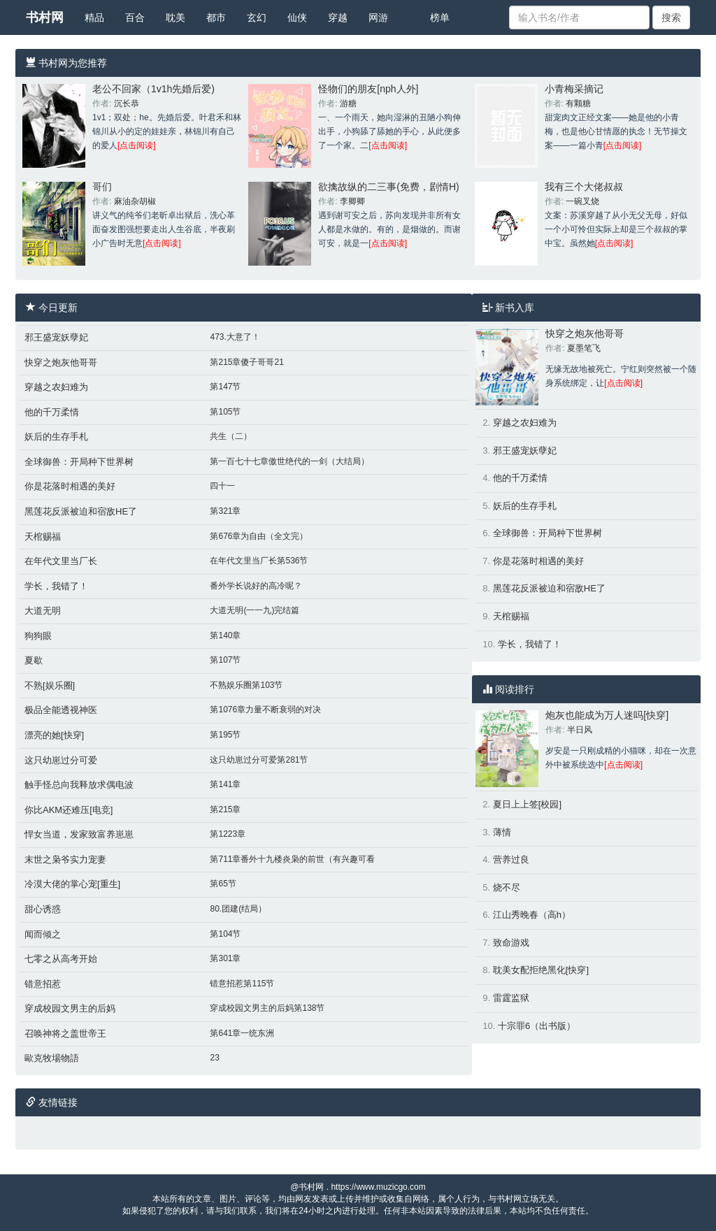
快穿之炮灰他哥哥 (60, 362)
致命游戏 (511, 942)
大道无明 (42, 610)
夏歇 (33, 660)
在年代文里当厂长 (60, 561)
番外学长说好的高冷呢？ (256, 586)
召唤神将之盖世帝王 (65, 1033)
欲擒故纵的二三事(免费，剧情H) (388, 186)
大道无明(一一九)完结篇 (254, 610)
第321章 (225, 511)
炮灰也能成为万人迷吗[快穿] (606, 715)
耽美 (175, 17)
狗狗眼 (38, 636)
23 (214, 1058)
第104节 (225, 934)
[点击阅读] (136, 145)
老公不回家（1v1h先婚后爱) (153, 88)
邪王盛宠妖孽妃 (56, 337)
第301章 (225, 958)
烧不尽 (506, 887)
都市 (216, 17)
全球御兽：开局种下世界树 (79, 461)
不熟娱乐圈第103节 (246, 685)
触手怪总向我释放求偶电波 (79, 784)
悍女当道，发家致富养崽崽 (79, 834)
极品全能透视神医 (60, 710)
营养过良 (511, 859)
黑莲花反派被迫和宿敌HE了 (80, 511)
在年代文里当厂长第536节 (259, 561)
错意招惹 (42, 984)
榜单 (440, 17)
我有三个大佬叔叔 (584, 186)
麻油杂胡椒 (135, 201)
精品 (94, 17)
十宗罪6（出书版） (536, 1026)
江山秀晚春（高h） (532, 914)
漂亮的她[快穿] (54, 735)
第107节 (225, 660)
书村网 (45, 17)
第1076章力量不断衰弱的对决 (265, 709)
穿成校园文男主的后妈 (69, 1008)
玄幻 (256, 17)
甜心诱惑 (42, 909)
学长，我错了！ (56, 586)
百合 (135, 17)
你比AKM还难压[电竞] (68, 810)
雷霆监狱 (511, 998)
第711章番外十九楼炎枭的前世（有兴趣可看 (292, 859)
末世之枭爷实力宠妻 (65, 859)
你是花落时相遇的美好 (69, 486)
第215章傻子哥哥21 (246, 362)
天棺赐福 (42, 536)
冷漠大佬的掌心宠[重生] (72, 884)
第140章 (225, 635)
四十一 (222, 486)
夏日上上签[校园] (527, 804)
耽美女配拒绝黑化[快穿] (541, 970)
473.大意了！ (234, 337)
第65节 (223, 883)
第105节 (225, 412)
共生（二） (231, 436)
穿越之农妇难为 (56, 387)
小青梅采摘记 (574, 88)
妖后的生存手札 (56, 436)
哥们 (102, 186)
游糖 (348, 103)
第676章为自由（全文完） (259, 536)
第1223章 (227, 834)
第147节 (225, 386)
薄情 (502, 832)
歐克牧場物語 (51, 1058)
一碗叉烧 (582, 201)
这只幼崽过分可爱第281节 (259, 760)
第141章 (225, 784)
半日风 (579, 730)
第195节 (225, 735)
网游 (378, 17)
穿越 (338, 17)
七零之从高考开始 (60, 958)
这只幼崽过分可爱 (60, 760)
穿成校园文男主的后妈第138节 (267, 1008)
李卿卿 (352, 201)
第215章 (225, 809)
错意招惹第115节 (242, 983)
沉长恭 (126, 103)
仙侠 (297, 17)
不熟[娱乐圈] (49, 685)
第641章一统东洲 (242, 1033)
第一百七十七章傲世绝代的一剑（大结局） (289, 461)
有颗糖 (578, 103)
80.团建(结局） (238, 909)
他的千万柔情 (51, 412)
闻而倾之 (42, 934)
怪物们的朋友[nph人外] (368, 88)
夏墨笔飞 (584, 348)
